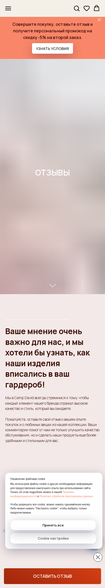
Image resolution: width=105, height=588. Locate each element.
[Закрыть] (99, 20)
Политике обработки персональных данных (66, 496)
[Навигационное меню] (8, 8)
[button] (77, 8)
